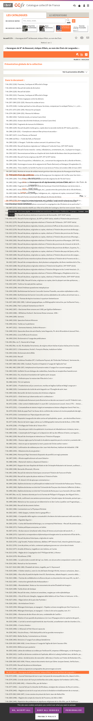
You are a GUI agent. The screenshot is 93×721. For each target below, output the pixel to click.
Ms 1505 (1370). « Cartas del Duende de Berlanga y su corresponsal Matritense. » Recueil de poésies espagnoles (44, 523)
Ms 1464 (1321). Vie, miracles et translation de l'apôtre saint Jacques (30, 375)
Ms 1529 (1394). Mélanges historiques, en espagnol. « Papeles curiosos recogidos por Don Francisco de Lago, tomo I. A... (43, 607)
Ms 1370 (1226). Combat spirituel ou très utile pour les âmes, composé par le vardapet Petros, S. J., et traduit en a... (44, 106)
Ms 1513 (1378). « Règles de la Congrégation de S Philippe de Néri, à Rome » (33, 552)
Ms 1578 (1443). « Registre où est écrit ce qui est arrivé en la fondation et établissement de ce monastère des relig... (43, 690)
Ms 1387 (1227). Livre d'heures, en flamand (21, 135)
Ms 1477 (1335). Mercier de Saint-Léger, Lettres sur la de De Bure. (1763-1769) (42, 422)
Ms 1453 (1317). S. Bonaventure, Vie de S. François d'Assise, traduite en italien (34, 349)
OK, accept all (21, 710)
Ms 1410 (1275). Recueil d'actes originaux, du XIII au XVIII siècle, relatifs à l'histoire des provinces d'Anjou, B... (43, 218)
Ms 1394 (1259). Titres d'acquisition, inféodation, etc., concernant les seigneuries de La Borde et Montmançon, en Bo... (44, 160)
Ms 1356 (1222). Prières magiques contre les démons (25, 99)
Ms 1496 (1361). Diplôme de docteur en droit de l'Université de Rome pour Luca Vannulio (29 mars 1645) (43, 491)
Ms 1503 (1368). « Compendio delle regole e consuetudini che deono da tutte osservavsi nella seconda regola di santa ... (44, 516)
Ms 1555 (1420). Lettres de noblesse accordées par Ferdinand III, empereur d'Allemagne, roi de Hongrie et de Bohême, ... (44, 650)
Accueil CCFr (8, 38)
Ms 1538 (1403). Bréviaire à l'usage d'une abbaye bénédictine (28, 640)
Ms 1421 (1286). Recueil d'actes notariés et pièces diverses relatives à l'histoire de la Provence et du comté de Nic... (43, 258)
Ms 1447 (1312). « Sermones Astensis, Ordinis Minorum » (26, 327)
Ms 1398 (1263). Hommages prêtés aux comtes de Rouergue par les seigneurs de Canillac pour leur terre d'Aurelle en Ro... (44, 175)
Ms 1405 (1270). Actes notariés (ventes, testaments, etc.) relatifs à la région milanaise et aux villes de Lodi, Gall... (44, 200)
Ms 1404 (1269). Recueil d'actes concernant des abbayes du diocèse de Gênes (33, 197)
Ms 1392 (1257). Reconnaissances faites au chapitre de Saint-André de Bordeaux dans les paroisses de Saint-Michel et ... (44, 153)
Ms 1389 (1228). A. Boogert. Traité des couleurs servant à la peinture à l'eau (33, 142)
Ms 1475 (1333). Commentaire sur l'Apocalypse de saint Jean (28, 414)
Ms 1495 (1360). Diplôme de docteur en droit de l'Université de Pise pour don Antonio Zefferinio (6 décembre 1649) (44, 487)
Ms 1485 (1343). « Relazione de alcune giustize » (23, 451)
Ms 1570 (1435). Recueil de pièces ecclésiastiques (23, 665)
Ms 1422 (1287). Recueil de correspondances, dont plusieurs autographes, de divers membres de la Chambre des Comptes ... (44, 262)
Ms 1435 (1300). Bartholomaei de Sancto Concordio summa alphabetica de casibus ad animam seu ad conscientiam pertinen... (43, 295)
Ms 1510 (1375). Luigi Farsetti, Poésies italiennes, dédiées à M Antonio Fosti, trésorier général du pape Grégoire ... (44, 541)
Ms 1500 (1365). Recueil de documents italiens (22, 505)
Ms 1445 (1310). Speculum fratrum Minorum (22, 320)
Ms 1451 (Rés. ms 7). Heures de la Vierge (20, 342)
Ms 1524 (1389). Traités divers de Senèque (21, 589)
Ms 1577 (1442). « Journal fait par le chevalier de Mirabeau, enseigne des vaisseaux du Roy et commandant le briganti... (43, 687)
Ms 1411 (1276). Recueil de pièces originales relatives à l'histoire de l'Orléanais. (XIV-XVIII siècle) (41, 222)
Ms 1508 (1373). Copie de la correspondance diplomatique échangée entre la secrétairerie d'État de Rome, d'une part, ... (44, 534)
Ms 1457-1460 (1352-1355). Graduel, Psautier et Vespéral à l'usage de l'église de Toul (36, 364)
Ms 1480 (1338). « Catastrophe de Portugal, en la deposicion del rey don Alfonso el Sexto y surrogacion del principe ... (43, 433)
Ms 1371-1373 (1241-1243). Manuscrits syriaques (23, 110)
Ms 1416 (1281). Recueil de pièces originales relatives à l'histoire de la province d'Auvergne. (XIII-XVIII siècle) (43, 240)
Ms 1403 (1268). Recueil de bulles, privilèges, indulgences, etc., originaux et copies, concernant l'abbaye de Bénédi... (44, 193)
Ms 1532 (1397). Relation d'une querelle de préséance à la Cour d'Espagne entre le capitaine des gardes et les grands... (43, 618)
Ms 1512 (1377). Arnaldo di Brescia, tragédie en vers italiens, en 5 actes (31, 549)
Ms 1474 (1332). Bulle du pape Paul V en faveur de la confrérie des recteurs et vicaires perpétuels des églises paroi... (44, 411)
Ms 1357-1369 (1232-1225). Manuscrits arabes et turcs (25, 102)
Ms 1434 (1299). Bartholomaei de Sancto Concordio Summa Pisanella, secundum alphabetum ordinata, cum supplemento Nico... (43, 291)
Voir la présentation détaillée (73, 72)
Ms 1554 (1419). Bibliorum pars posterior (20, 647)
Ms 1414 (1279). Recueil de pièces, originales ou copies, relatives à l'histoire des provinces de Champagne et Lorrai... (43, 233)
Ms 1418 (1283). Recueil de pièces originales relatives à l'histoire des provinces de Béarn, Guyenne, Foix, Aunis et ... (43, 248)
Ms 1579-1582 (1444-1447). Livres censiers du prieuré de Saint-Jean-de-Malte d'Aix (35, 694)
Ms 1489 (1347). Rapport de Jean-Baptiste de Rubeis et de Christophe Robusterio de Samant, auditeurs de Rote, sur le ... (44, 465)
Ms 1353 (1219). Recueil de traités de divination (23, 88)
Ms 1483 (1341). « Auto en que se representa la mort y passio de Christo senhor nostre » (37, 444)
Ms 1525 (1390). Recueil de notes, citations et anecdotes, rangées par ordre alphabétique (38, 592)
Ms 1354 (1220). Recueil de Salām (18, 91)
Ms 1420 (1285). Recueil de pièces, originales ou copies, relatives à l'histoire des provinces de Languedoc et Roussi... (43, 255)
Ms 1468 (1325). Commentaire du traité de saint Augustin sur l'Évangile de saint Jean (36, 389)
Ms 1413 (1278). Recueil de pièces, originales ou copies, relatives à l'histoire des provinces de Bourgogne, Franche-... (43, 229)
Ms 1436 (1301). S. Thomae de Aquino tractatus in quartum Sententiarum (32, 298)
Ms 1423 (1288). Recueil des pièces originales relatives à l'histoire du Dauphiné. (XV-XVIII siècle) (41, 266)
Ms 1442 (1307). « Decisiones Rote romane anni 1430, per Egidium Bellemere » (34, 309)
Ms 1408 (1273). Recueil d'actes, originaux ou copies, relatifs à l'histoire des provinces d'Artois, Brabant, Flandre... (43, 211)
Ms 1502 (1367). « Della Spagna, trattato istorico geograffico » (28, 513)
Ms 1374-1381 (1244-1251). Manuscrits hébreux (22, 113)
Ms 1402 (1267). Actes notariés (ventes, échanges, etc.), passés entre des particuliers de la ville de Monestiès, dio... (44, 189)
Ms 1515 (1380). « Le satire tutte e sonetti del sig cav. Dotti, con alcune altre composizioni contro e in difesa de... (44, 560)
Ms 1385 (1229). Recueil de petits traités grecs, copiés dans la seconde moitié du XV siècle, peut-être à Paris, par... (43, 128)
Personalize (74, 710)
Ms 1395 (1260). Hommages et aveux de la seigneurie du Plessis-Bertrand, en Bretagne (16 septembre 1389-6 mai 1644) (44, 164)
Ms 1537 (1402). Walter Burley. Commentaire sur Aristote (26, 636)
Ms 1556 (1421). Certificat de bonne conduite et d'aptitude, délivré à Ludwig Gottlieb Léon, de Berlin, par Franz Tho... (44, 654)
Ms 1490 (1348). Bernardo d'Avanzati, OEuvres (22, 469)
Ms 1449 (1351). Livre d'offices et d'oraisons (21, 335)
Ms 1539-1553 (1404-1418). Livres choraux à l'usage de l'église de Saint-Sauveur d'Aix (36, 643)
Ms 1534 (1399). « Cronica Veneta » (18, 625)
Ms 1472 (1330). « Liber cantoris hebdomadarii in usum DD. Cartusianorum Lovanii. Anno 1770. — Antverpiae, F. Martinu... (44, 404)
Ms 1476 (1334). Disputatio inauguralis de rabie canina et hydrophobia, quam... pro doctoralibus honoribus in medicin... (44, 418)
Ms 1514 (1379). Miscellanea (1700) (18, 556)
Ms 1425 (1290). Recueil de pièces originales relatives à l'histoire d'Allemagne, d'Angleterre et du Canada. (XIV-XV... (43, 273)
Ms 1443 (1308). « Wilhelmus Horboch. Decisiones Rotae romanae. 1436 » (32, 313)
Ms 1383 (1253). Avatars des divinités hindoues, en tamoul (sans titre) (31, 120)
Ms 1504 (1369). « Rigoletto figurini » (19, 520)
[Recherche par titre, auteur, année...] (43, 21)
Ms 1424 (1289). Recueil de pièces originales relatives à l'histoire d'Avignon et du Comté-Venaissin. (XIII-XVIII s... (43, 269)
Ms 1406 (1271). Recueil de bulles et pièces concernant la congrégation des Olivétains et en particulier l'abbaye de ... (44, 204)
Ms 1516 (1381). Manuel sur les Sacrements (21, 563)
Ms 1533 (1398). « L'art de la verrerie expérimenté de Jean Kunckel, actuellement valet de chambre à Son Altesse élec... (44, 621)
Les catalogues (16, 15)
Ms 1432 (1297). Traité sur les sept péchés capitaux (24, 284)
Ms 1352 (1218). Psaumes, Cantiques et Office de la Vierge (27, 84)
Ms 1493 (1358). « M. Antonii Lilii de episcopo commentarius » (28, 480)
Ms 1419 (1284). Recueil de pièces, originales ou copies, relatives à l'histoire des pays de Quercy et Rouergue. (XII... (43, 251)
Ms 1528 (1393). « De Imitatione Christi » (20, 603)
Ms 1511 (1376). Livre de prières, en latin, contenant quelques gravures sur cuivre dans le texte (39, 545)
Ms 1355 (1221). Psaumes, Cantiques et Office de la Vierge (27, 95)
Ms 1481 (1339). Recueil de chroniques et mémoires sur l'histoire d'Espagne (33, 436)
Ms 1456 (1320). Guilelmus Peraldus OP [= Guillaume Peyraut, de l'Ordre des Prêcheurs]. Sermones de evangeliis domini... (43, 360)
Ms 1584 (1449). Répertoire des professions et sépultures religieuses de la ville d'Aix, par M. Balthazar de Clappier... (43, 701)
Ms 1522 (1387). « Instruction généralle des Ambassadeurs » (27, 581)
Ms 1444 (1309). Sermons (15, 316)
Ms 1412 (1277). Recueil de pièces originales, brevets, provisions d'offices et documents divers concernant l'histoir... (43, 226)
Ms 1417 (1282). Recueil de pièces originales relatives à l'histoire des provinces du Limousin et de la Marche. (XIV (43, 244)
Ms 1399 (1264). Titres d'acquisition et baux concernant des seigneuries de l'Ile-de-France (38, 179)
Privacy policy (47, 716)
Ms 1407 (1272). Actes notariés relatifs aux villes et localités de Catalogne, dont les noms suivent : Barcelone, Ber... (44, 208)
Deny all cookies (48, 710)
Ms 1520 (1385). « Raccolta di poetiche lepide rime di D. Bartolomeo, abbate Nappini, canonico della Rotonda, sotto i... (43, 574)
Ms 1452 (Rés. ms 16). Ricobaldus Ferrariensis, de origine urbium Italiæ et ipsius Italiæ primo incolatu (42, 346)
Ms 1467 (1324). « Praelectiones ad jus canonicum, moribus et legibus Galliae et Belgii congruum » (41, 385)
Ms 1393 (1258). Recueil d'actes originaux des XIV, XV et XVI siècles (30, 157)
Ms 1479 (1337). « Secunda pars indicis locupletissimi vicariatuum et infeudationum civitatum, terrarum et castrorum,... (43, 429)
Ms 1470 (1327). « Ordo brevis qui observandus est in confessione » (29, 396)
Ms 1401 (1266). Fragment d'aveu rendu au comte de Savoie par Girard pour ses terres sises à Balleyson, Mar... (44, 186)
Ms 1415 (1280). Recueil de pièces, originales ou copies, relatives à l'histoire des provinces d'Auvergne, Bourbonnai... (43, 237)
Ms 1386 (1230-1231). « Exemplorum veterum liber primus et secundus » (31, 131)
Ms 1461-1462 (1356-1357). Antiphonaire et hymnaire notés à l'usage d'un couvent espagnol (39, 367)
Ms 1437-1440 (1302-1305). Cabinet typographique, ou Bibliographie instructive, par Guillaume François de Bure (43, 302)
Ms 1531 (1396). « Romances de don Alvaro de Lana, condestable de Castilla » (33, 614)
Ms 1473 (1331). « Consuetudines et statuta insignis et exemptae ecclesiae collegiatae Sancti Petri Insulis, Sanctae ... (43, 407)
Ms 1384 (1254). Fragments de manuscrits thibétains (25, 124)
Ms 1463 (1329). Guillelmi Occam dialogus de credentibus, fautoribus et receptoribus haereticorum (41, 371)
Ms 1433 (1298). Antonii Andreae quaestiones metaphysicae (27, 287)
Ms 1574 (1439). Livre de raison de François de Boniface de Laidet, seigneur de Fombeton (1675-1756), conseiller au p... (43, 679)
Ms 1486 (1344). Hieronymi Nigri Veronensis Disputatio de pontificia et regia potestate (37, 454)
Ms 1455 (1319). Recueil (14, 356)
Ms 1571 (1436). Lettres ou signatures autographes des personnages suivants (33, 669)
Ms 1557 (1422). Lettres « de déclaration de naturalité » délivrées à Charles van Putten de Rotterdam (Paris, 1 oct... (44, 658)
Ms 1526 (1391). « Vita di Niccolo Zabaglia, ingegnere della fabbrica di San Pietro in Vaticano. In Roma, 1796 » (43, 596)
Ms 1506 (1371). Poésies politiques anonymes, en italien (26, 527)
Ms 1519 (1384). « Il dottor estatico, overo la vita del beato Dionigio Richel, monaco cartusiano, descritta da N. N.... (43, 571)
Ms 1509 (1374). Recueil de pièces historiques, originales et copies (29, 538)
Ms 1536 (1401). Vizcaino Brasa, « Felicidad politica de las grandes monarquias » (35, 632)
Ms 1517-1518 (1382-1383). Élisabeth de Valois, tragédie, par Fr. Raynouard (33, 567)
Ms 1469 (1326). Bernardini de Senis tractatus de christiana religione (30, 393)
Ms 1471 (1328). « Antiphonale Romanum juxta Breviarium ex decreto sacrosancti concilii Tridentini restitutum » (44, 400)
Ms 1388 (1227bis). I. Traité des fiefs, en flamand (23, 139)
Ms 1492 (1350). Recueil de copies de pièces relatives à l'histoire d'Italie (31, 476)
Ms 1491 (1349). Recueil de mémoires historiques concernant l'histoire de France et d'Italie (38, 473)
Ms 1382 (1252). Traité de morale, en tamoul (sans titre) (26, 117)
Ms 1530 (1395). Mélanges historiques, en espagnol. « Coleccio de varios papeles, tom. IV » (38, 611)
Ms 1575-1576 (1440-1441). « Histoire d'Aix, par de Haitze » (26, 683)
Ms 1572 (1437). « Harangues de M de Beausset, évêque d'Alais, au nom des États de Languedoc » (41, 672)
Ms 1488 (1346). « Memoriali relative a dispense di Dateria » (27, 462)
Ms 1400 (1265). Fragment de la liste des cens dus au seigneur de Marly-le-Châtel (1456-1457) (39, 182)
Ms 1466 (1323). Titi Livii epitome (18, 382)
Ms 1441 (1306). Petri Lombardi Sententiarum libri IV (25, 306)
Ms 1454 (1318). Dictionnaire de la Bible (20, 353)
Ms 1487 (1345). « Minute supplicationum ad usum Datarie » (27, 458)
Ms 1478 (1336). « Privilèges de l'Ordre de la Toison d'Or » (26, 425)
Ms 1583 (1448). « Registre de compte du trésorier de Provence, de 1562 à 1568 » (34, 698)
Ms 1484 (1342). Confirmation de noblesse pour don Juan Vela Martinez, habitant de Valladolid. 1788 (42, 447)
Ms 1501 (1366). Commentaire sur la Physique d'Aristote (26, 509)
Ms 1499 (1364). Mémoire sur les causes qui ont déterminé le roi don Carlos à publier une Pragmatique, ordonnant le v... (44, 502)
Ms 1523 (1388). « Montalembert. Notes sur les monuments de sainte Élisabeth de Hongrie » (38, 585)
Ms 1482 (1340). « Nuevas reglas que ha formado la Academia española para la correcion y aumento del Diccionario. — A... (44, 440)
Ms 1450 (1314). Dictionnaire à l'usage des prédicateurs (26, 338)
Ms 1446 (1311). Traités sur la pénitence (20, 324)
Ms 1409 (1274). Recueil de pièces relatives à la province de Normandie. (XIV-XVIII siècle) (38, 215)
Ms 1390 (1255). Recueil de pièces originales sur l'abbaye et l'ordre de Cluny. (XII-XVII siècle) (39, 146)
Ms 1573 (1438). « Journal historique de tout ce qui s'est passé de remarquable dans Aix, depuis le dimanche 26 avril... (43, 676)
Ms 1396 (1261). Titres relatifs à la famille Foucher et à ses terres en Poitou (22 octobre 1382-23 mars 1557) (44, 168)
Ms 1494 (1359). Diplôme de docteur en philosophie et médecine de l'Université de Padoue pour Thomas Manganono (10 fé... (44, 483)
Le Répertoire (58, 15)
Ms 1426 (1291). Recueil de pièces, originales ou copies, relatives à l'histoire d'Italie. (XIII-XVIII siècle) (43, 276)
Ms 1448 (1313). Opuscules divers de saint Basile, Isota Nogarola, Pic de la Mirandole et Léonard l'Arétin (43, 331)
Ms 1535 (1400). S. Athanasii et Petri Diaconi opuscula (25, 629)
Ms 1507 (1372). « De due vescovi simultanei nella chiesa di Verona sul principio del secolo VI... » (40, 531)
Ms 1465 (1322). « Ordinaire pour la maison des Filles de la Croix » (29, 378)
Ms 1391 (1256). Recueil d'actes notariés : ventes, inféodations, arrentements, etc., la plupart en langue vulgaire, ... (44, 149)
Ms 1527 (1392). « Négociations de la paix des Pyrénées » (26, 600)
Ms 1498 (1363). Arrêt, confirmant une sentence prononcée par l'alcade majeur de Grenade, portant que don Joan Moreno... (44, 498)
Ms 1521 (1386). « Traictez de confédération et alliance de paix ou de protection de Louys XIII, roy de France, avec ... (43, 578)
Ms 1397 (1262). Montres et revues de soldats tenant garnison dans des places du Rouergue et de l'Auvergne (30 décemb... (44, 171)
